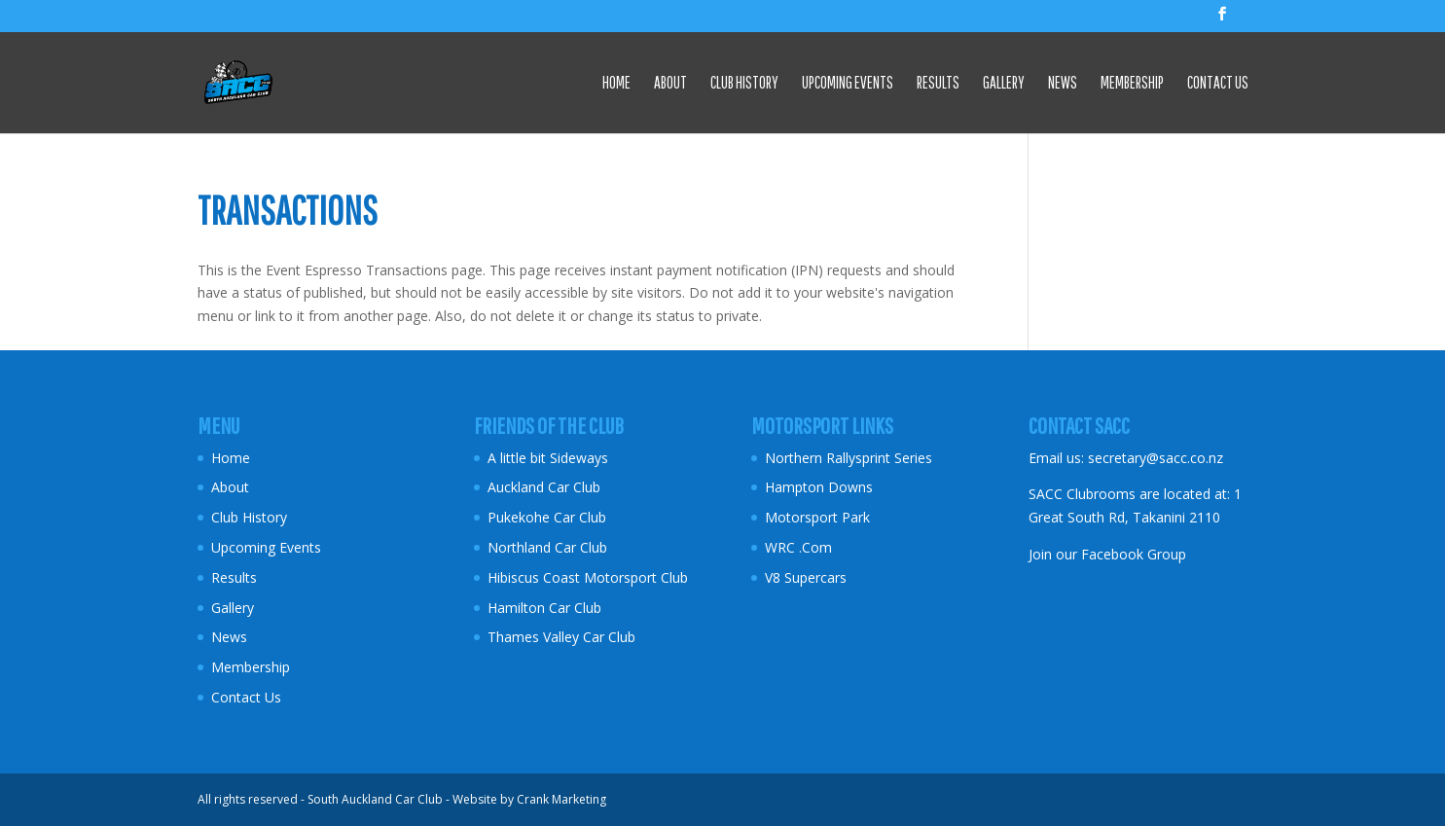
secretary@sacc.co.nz (1155, 458)
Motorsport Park (817, 517)
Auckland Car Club (544, 487)
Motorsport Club (638, 577)
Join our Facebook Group (1107, 554)
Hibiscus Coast (534, 577)
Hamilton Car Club (544, 607)
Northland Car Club (547, 547)
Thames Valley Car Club (561, 637)
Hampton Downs (819, 487)
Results (938, 83)
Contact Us (1217, 83)
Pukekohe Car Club (547, 517)
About (670, 83)
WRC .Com (798, 547)
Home (616, 83)
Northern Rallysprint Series (848, 458)
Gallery (1004, 83)
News (1062, 83)
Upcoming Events (847, 83)
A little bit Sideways (548, 458)
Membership (1132, 83)
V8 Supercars (806, 577)
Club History (744, 83)
